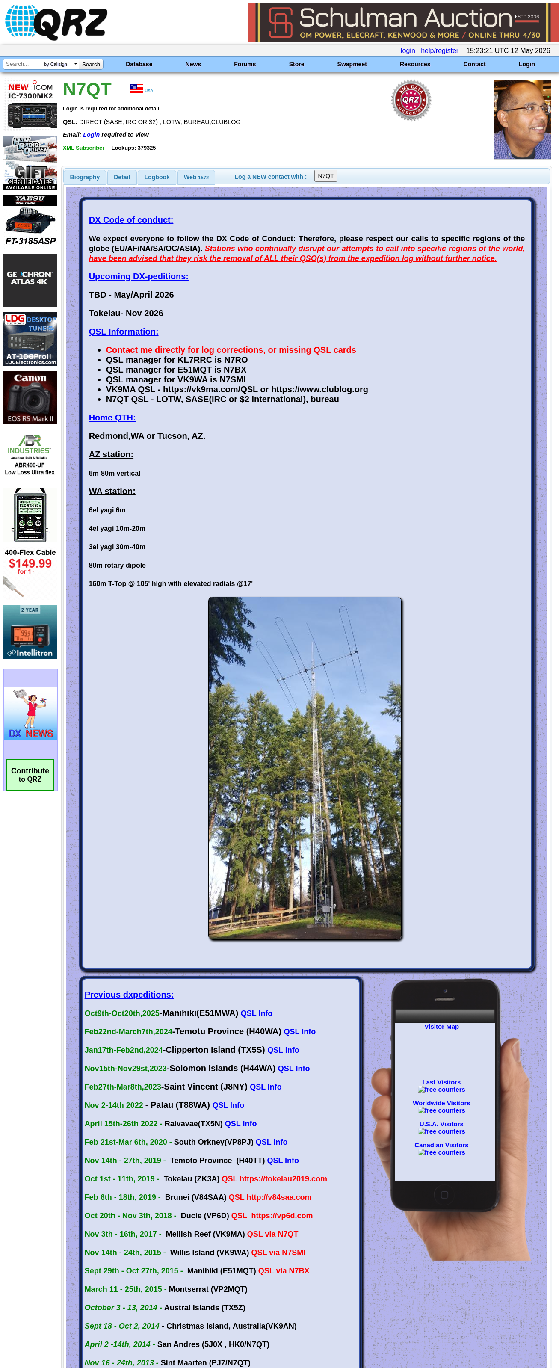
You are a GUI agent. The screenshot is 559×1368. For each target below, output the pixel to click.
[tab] (85, 177)
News (193, 64)
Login (527, 64)
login (408, 50)
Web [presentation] (196, 177)
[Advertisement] (201, 1278)
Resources (415, 64)
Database (139, 64)
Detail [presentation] (122, 177)
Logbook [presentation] (157, 177)
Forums (245, 64)
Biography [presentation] (85, 177)
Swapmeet (352, 64)
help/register (439, 50)
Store (297, 64)
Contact (475, 64)
